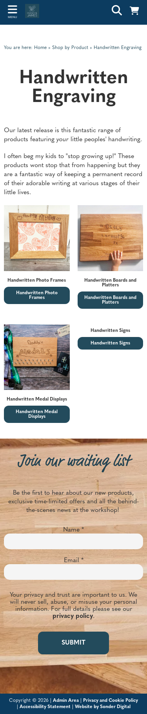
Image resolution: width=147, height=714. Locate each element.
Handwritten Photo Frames (37, 295)
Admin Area (66, 700)
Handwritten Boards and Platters (110, 300)
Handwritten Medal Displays (37, 414)
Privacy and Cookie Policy (110, 700)
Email (73, 560)
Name (73, 530)
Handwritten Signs (110, 343)
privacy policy (73, 616)
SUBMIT (73, 643)
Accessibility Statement (45, 707)
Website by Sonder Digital (103, 707)
